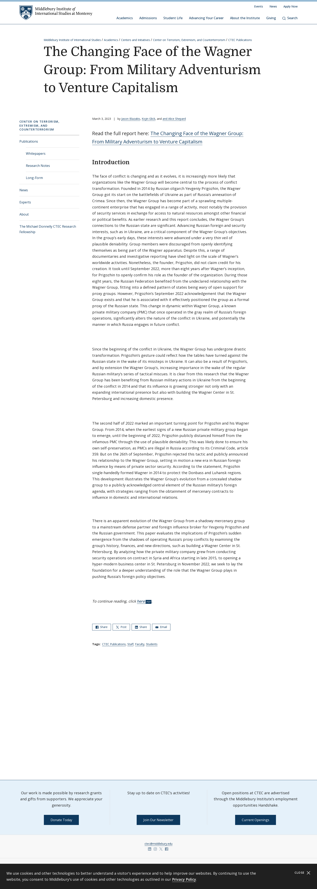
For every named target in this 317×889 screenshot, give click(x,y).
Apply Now (290, 6)
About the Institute (245, 18)
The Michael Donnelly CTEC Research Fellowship (47, 229)
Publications (28, 141)
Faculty (139, 644)
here (141, 601)
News (273, 6)
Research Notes (38, 165)
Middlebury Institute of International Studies (72, 40)
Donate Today (61, 820)
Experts (25, 202)
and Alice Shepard (174, 119)
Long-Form (34, 178)
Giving (271, 18)
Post (121, 627)
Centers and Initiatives (135, 40)
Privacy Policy (184, 879)
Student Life (173, 18)
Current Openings (255, 820)
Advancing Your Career (206, 18)
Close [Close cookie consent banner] (303, 873)
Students (151, 644)
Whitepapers (35, 153)
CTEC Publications (240, 40)
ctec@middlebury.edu (158, 844)
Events (258, 6)
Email (161, 627)
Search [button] (290, 18)
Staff (130, 644)
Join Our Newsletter (158, 820)
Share (102, 627)
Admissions (148, 18)
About (24, 214)
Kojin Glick (148, 119)
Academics (124, 18)
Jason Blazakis (130, 119)
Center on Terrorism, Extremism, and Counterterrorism (189, 40)
